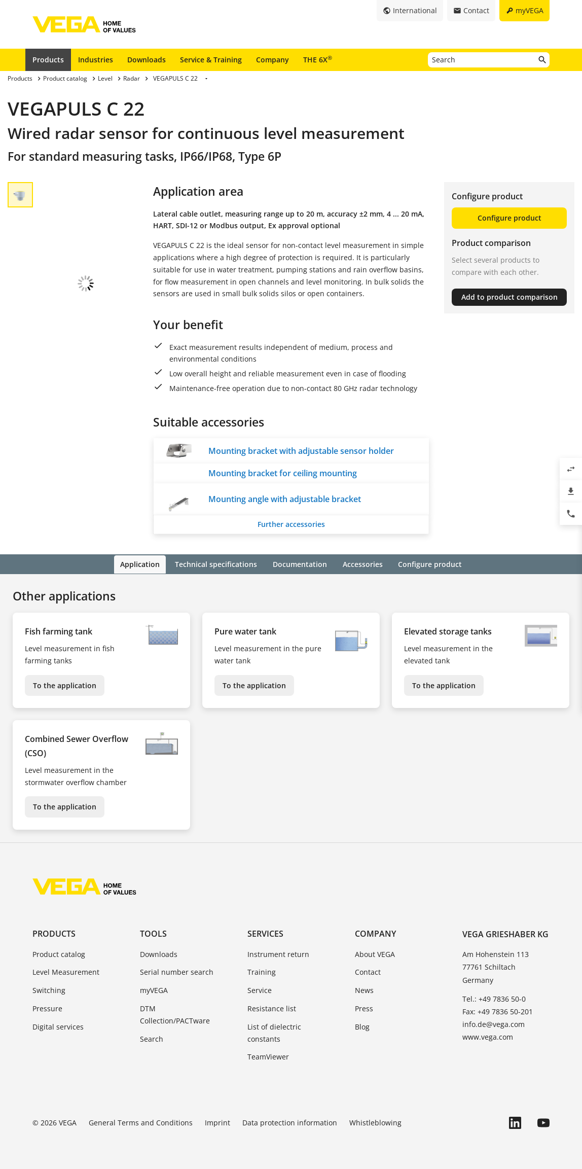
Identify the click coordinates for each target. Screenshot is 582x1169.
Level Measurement (65, 971)
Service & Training (211, 59)
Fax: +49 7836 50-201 (497, 1010)
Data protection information (289, 1122)
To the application (64, 684)
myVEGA (154, 990)
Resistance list (271, 1007)
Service (259, 990)
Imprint (217, 1122)
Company (272, 59)
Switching (48, 990)
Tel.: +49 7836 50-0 (494, 998)
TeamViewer (268, 1056)
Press (364, 1007)
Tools (153, 933)
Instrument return (278, 953)
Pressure (47, 1007)
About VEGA (375, 953)
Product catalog (58, 953)
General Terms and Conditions (141, 1122)
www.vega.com (487, 1036)
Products (48, 59)
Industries (95, 59)
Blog (362, 1026)
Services (265, 933)
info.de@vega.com (493, 1024)
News (364, 990)
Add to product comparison (509, 297)
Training (261, 971)
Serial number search (176, 971)
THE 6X (317, 59)
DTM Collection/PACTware (175, 1013)
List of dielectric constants (274, 1032)
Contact (368, 971)
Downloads (146, 59)
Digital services (58, 1026)
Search (151, 1038)
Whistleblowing (375, 1122)
